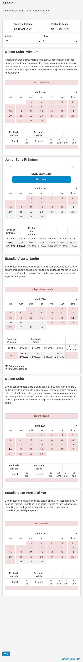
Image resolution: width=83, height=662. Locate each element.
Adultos (9, 36)
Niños (45, 36)
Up (6, 654)
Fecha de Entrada (23, 24)
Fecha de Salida (59, 24)
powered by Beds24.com (70, 659)
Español (7, 2)
